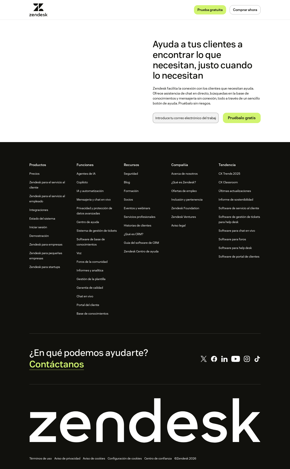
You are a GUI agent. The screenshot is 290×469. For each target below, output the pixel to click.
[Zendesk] (145, 420)
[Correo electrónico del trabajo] (186, 118)
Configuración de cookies (125, 458)
